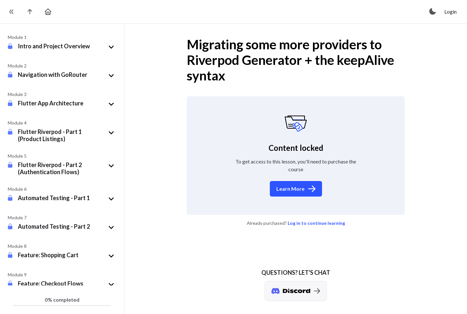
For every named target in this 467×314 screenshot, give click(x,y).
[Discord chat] (296, 291)
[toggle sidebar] (12, 12)
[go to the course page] (30, 12)
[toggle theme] (433, 11)
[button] (67, 47)
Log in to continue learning (316, 223)
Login (450, 11)
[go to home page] (48, 12)
